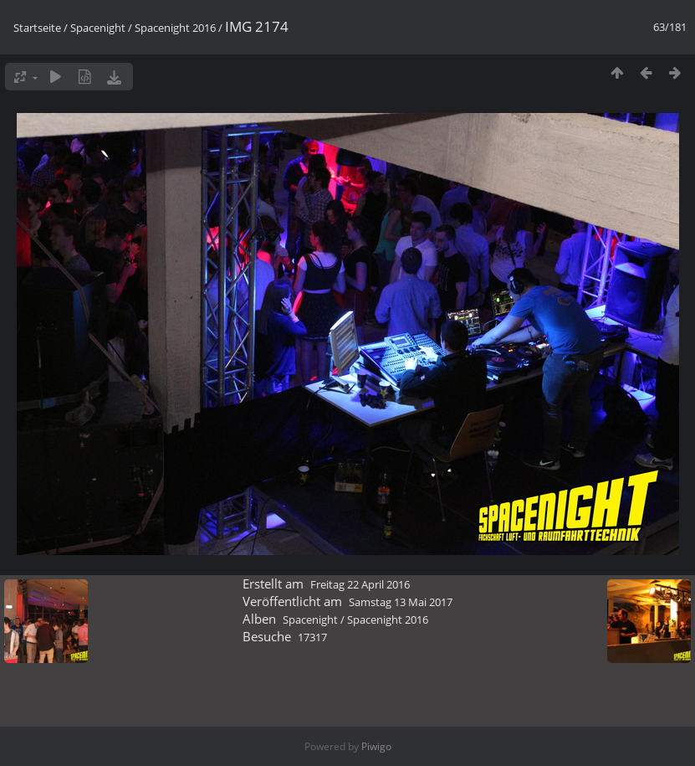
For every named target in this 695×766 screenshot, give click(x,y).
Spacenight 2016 (175, 27)
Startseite (37, 27)
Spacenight (97, 27)
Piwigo (376, 746)
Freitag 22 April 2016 (360, 584)
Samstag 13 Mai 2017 (400, 601)
